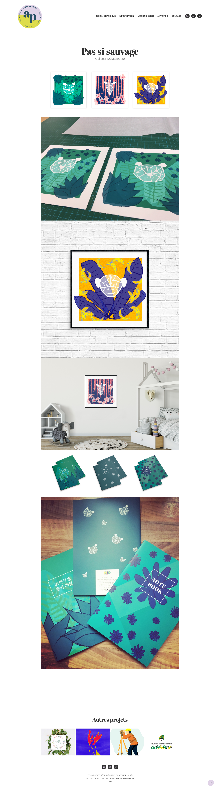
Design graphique (105, 16)
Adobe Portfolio (125, 778)
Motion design (146, 16)
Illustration (126, 16)
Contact (176, 16)
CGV (110, 781)
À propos (163, 16)
